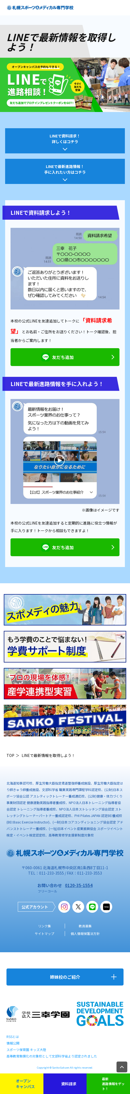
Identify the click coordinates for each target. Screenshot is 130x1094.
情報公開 (12, 1043)
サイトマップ (44, 933)
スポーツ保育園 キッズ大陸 (26, 1049)
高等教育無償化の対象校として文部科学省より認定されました (51, 1056)
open (122, 7)
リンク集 (44, 926)
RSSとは (12, 1036)
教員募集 (85, 926)
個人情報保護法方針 (85, 933)
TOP (10, 755)
